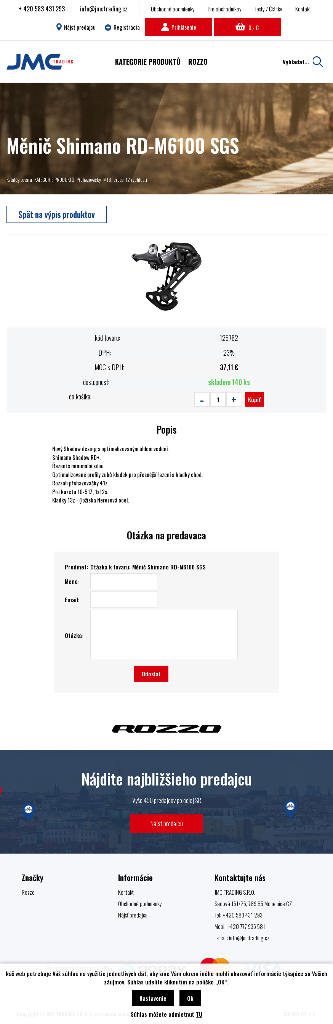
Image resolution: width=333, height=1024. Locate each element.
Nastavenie (152, 998)
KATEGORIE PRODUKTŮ (54, 179)
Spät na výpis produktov (56, 214)
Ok (190, 998)
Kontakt (303, 9)
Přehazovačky (89, 179)
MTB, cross (113, 179)
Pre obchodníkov (225, 9)
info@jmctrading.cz (103, 8)
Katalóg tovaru (19, 179)
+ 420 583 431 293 (42, 8)
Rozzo (28, 892)
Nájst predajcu (76, 27)
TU (199, 1014)
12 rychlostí (136, 179)
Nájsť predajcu (166, 823)
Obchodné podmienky (173, 9)
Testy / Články (268, 9)
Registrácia (122, 27)
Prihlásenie (178, 27)
